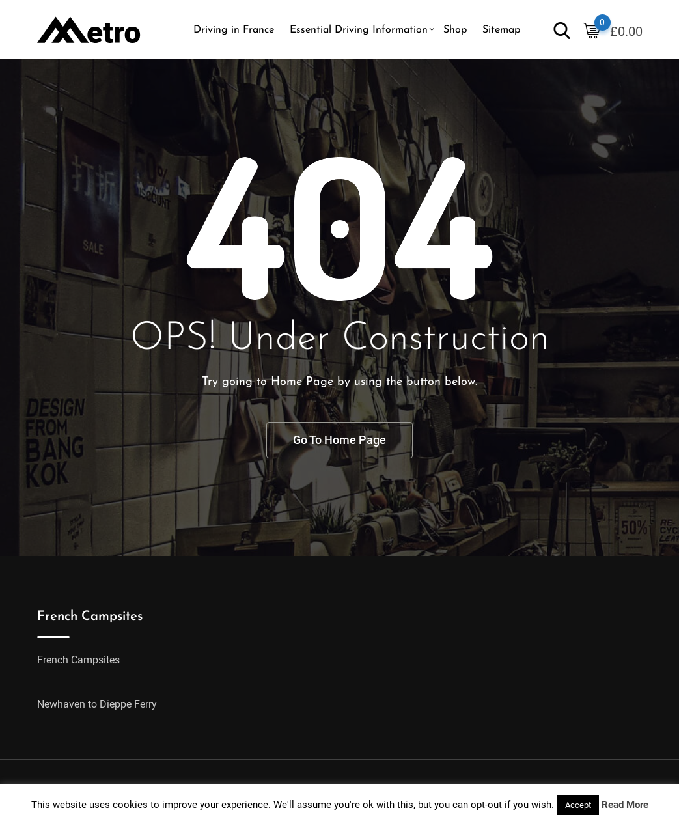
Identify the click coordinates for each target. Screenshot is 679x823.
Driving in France (233, 30)
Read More (625, 805)
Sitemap (501, 30)
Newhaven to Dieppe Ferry (97, 704)
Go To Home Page (339, 440)
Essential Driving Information (359, 30)
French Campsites (78, 660)
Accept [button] (578, 805)
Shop (455, 30)
